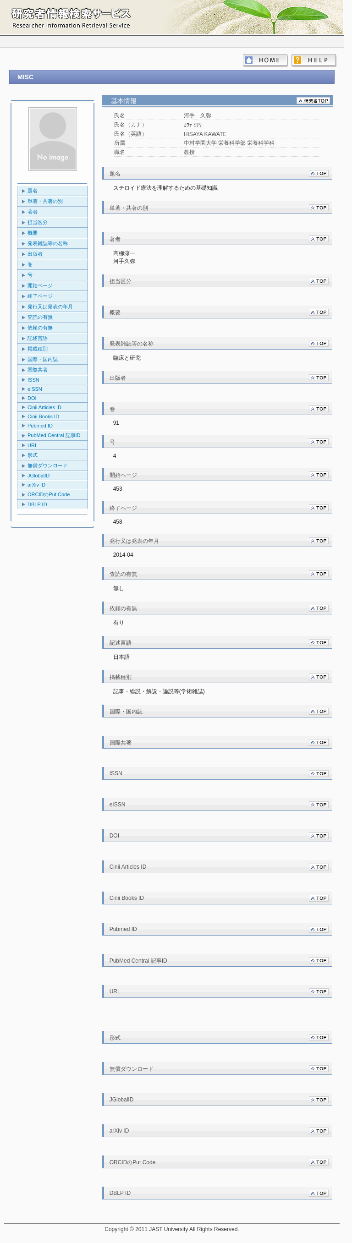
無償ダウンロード (48, 465)
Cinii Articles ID (44, 407)
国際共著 (38, 369)
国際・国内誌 (43, 359)
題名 (33, 190)
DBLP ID (37, 504)
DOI (32, 398)
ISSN (33, 380)
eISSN (35, 389)
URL (33, 445)
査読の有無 (40, 317)
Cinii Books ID (43, 416)
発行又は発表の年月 (50, 306)
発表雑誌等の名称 (48, 243)
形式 (33, 455)
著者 (33, 211)
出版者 (35, 254)
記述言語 (38, 338)
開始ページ (40, 285)
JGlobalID (39, 475)
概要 (33, 232)
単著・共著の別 (45, 201)
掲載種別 (38, 348)
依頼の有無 (40, 327)
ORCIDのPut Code (49, 494)
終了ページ (40, 296)
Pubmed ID (40, 425)
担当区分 (38, 222)
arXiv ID (36, 484)
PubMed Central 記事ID (54, 435)
